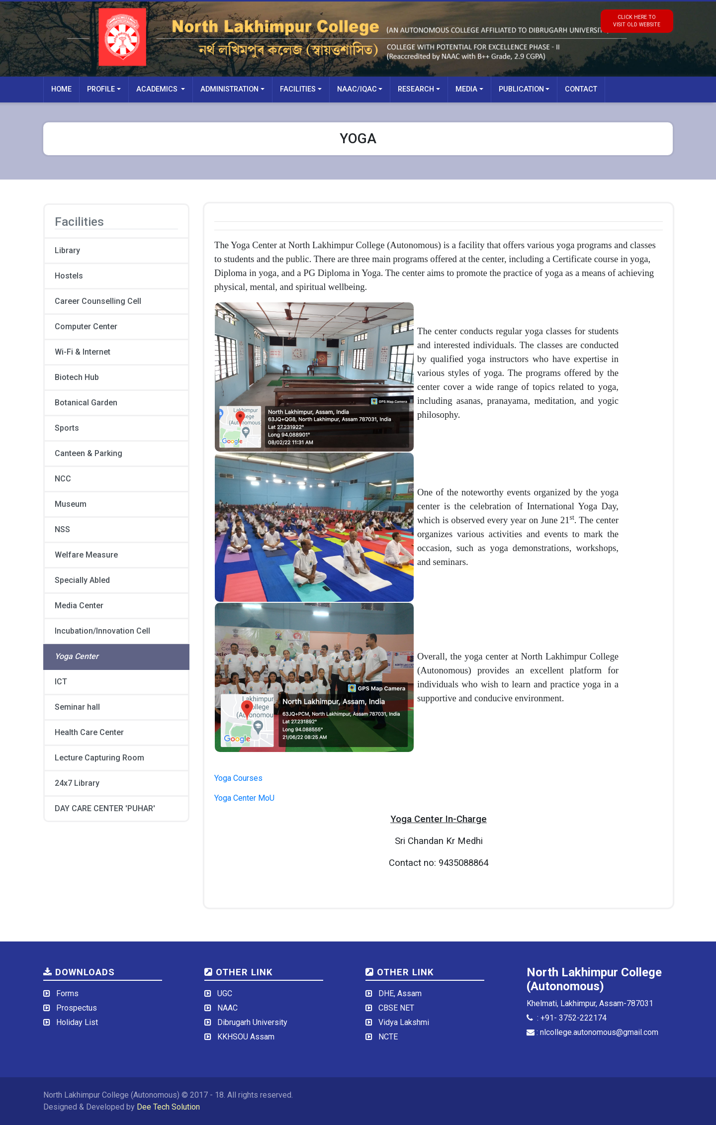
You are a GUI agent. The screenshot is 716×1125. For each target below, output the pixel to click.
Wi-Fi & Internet (82, 352)
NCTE (388, 1036)
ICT (61, 681)
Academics (157, 89)
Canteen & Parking (88, 453)
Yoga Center (76, 656)
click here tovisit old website (636, 21)
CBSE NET (396, 1008)
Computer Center (86, 326)
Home (61, 89)
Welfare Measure (86, 555)
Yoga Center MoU (244, 798)
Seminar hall (77, 707)
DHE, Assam (400, 993)
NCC (63, 478)
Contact (581, 89)
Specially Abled (82, 580)
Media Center (79, 605)
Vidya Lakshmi (403, 1022)
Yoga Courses (238, 778)
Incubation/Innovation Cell (102, 631)
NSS (62, 529)
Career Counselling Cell (98, 301)
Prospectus (76, 1008)
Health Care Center (89, 732)
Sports (67, 428)
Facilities (298, 89)
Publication (521, 89)
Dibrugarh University (252, 1022)
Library (67, 250)
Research (416, 89)
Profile (101, 89)
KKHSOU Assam (245, 1036)
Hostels (69, 276)
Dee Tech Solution (168, 1107)
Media (466, 89)
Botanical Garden (86, 402)
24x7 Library (77, 783)
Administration (229, 89)
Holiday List (77, 1022)
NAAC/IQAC (357, 89)
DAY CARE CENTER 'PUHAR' (105, 808)
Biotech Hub (77, 377)
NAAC (227, 1008)
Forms (67, 993)
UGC (224, 993)
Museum (71, 504)
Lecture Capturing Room (99, 757)
